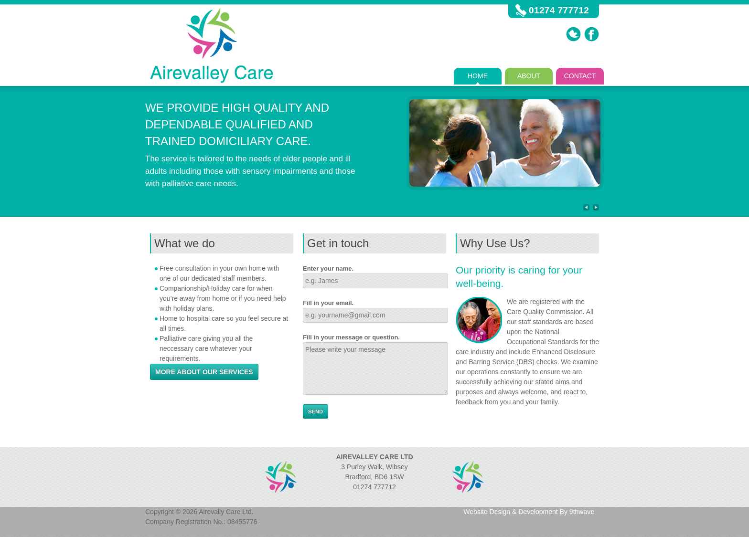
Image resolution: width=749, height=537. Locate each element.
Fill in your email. (328, 302)
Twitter (573, 34)
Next (596, 207)
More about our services (204, 372)
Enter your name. (328, 268)
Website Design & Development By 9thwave (528, 512)
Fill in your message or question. (351, 337)
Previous (586, 207)
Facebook (591, 34)
